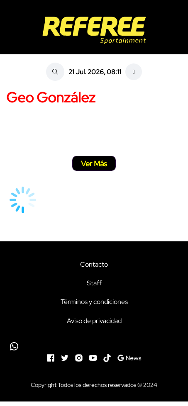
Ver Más (94, 163)
